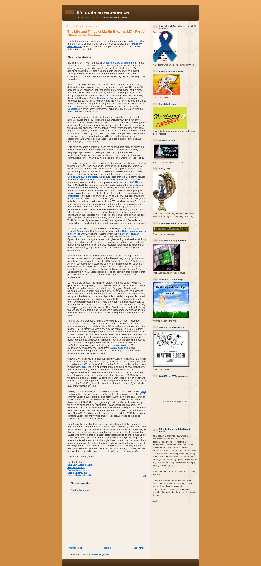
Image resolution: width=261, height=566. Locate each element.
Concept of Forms (107, 98)
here (84, 367)
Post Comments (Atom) (96, 554)
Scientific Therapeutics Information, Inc (106, 179)
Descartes (73, 109)
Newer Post (75, 547)
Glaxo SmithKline (77, 472)
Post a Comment (80, 490)
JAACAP (133, 182)
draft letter (73, 195)
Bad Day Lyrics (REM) (79, 464)
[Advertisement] (91, 521)
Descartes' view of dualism (118, 62)
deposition (81, 331)
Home (107, 547)
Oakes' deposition (120, 348)
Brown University (77, 470)
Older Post (139, 547)
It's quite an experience (103, 12)
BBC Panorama (76, 467)
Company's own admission (82, 176)
